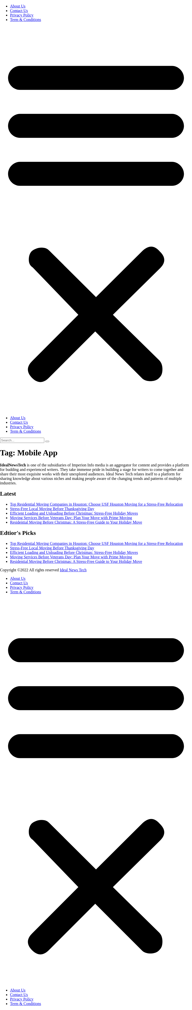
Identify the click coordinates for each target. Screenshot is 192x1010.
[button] (96, 219)
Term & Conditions (25, 19)
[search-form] (22, 440)
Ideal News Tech (73, 570)
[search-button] (47, 441)
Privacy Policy (22, 15)
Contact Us (19, 10)
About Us (18, 6)
